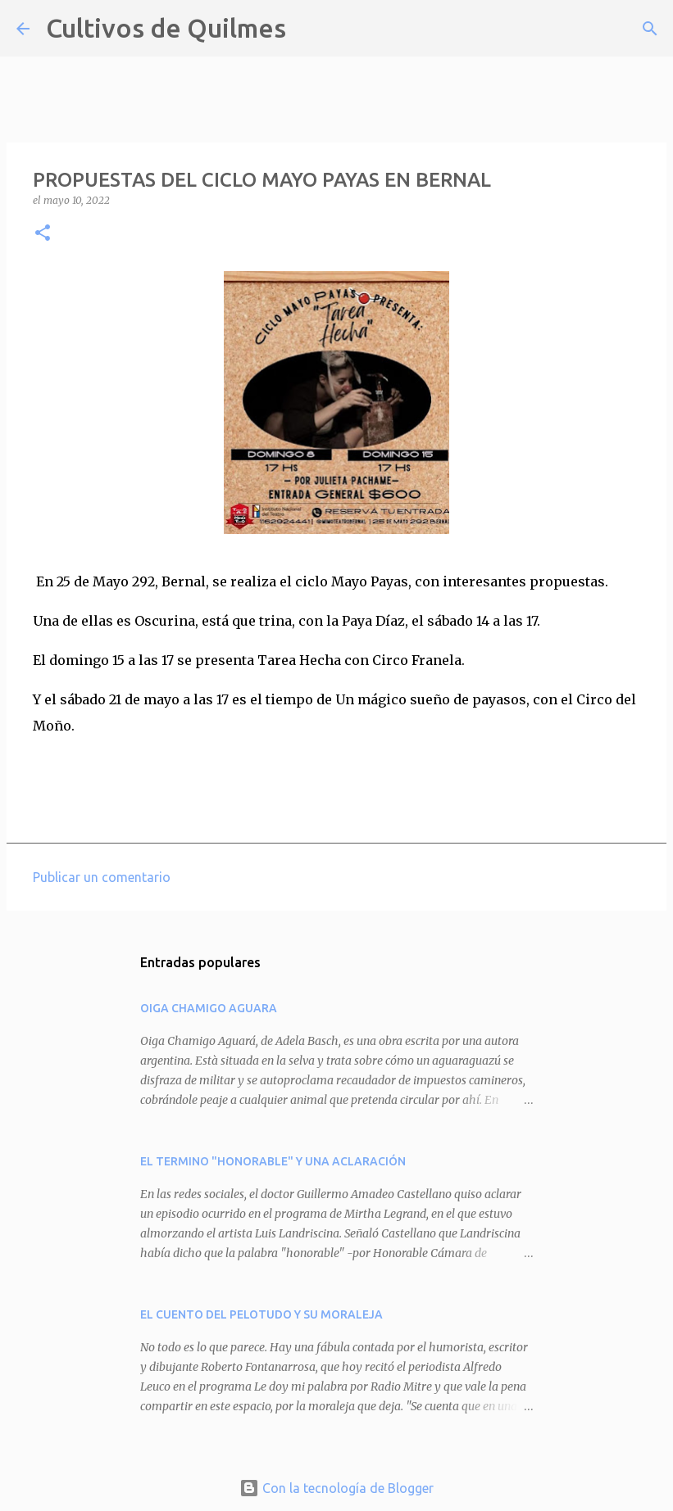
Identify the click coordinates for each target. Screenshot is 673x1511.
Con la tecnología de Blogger (336, 1488)
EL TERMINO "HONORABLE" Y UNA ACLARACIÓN (273, 1161)
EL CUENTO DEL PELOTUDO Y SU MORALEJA (261, 1314)
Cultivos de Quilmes (166, 28)
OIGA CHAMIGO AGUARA (208, 1008)
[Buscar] (309, 28)
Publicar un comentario (102, 877)
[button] (42, 234)
